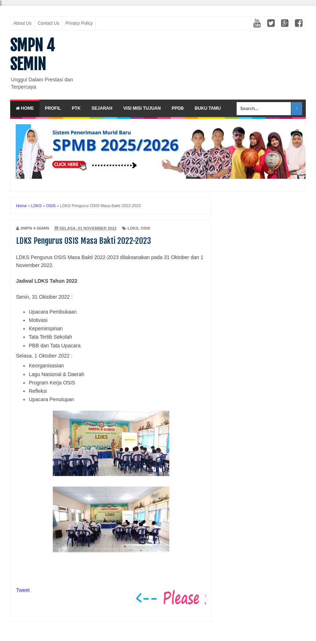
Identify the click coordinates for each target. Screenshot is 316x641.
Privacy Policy (79, 23)
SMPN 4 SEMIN (32, 55)
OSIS (145, 228)
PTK (76, 108)
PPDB (177, 108)
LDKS (132, 228)
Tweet (22, 590)
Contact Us (48, 23)
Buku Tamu (208, 108)
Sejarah (101, 108)
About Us (22, 23)
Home (25, 108)
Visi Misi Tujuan (142, 108)
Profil (53, 108)
